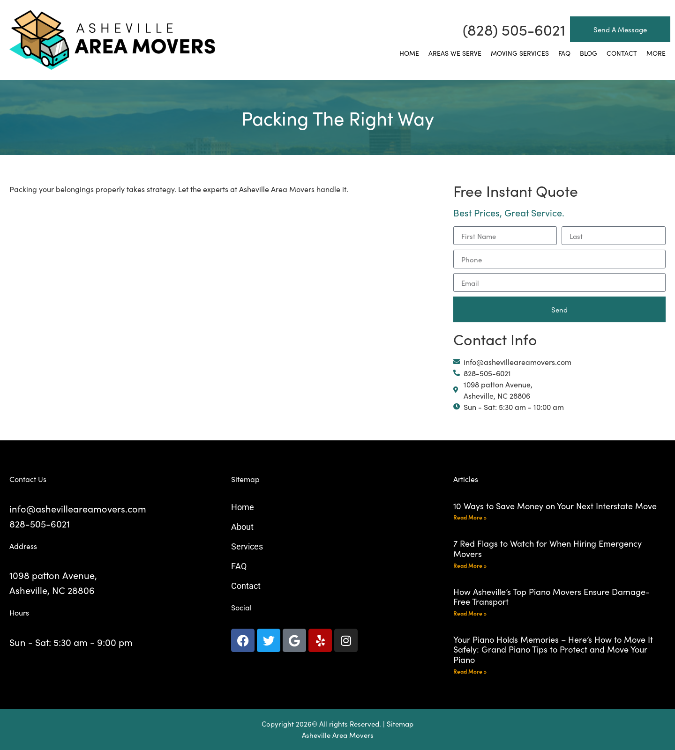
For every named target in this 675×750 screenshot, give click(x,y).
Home (409, 53)
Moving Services (520, 53)
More (656, 53)
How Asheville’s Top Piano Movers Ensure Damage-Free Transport (551, 597)
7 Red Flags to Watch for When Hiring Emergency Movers (547, 548)
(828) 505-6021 (514, 29)
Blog (588, 53)
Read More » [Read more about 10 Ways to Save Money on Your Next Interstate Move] (470, 517)
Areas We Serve (454, 53)
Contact (622, 53)
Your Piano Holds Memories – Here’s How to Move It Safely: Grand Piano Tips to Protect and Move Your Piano (553, 649)
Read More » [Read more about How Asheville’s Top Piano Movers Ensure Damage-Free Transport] (470, 613)
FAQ (564, 53)
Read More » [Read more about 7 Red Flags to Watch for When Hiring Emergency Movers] (470, 565)
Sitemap (400, 723)
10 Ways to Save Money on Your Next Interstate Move (555, 506)
